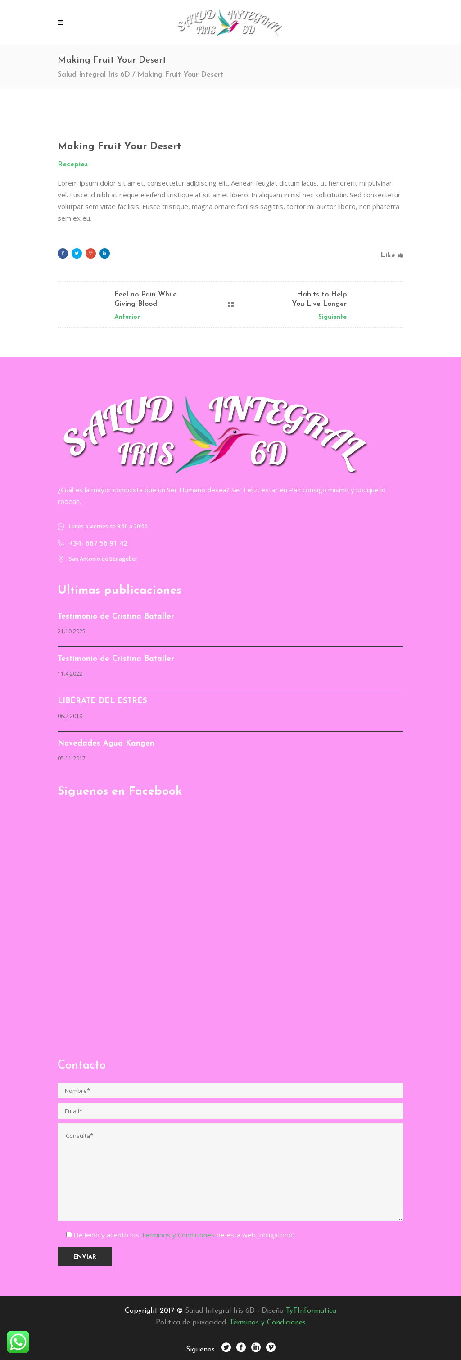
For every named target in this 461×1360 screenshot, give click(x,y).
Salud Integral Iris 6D (94, 74)
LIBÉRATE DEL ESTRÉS (102, 701)
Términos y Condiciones (179, 1234)
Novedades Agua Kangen (106, 743)
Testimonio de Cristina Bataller (116, 616)
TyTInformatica (311, 1311)
